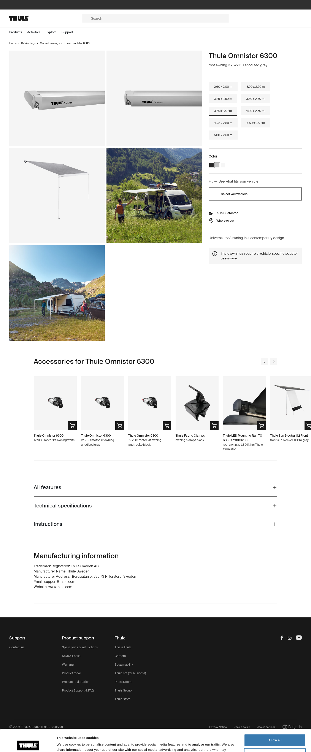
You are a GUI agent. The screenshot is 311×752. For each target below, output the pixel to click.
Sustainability (124, 664)
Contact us (16, 647)
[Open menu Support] (70, 32)
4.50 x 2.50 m (255, 123)
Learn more (229, 258)
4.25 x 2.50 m (223, 123)
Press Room (123, 682)
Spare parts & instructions (80, 647)
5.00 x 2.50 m (223, 135)
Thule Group (123, 690)
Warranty (68, 664)
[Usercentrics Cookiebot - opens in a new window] (28, 743)
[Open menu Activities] (36, 32)
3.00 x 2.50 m (255, 87)
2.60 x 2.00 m (223, 87)
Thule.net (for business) (130, 673)
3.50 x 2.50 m (255, 99)
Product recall (71, 673)
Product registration (75, 682)
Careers (120, 656)
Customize (275, 731)
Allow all (275, 717)
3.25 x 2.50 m (223, 99)
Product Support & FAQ (78, 690)
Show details (67, 743)
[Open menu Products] (18, 32)
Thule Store (122, 699)
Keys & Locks (71, 656)
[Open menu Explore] (54, 32)
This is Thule (123, 647)
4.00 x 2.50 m (255, 111)
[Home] (45, 18)
